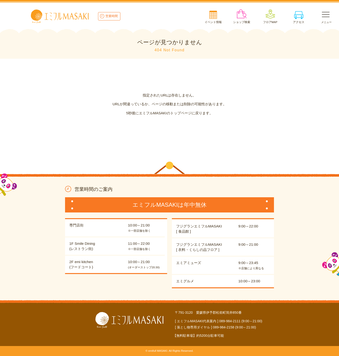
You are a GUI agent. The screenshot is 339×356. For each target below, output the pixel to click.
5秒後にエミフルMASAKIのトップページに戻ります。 (169, 113)
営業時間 (111, 16)
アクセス (298, 22)
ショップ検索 (241, 22)
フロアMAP (270, 22)
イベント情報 (213, 22)
